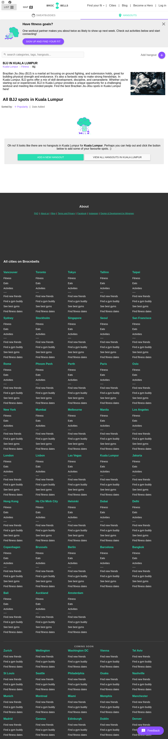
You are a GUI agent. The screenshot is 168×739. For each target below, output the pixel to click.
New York (9, 409)
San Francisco (141, 318)
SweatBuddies (43, 15)
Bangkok (138, 547)
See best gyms (11, 306)
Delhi (135, 501)
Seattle (40, 673)
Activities (8, 288)
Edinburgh (75, 718)
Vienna (104, 650)
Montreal (41, 696)
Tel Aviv (137, 650)
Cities (113, 5)
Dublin (104, 718)
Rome (7, 363)
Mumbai (41, 409)
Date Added (38, 106)
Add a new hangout (51, 157)
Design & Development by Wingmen (117, 213)
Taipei (136, 272)
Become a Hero (143, 5)
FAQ (36, 213)
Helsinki (73, 501)
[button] (150, 731)
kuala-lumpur (11, 66)
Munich (8, 696)
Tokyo (72, 272)
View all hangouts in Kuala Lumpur (117, 157)
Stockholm (43, 318)
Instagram (93, 213)
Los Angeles (140, 409)
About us (45, 213)
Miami (72, 696)
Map (28, 7)
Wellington (43, 650)
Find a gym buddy (13, 301)
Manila (104, 409)
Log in (162, 5)
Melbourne (75, 409)
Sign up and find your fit (43, 41)
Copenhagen (11, 547)
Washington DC (78, 650)
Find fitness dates (13, 311)
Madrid (7, 718)
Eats (5, 283)
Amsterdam (75, 592)
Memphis (106, 696)
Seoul (104, 318)
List (9, 7)
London (8, 455)
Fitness (25, 66)
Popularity (21, 106)
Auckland (42, 592)
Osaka (104, 673)
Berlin (72, 547)
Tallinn (104, 272)
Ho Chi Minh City (47, 501)
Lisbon (40, 455)
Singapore (74, 318)
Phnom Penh (44, 363)
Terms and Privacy (66, 213)
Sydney (8, 318)
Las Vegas (74, 455)
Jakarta (137, 455)
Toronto (41, 272)
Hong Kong (10, 501)
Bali (5, 592)
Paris (103, 363)
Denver (137, 718)
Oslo (135, 363)
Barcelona (106, 547)
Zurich (7, 650)
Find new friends (12, 296)
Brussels (42, 547)
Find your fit (96, 5)
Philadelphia (76, 673)
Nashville (138, 673)
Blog (125, 5)
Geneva (41, 718)
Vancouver (10, 272)
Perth (71, 363)
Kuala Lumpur (109, 455)
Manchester (140, 696)
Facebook (82, 213)
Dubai (104, 501)
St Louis (8, 673)
